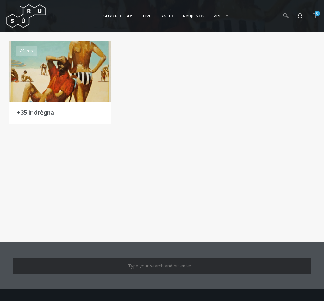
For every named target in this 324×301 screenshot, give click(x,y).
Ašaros (26, 50)
